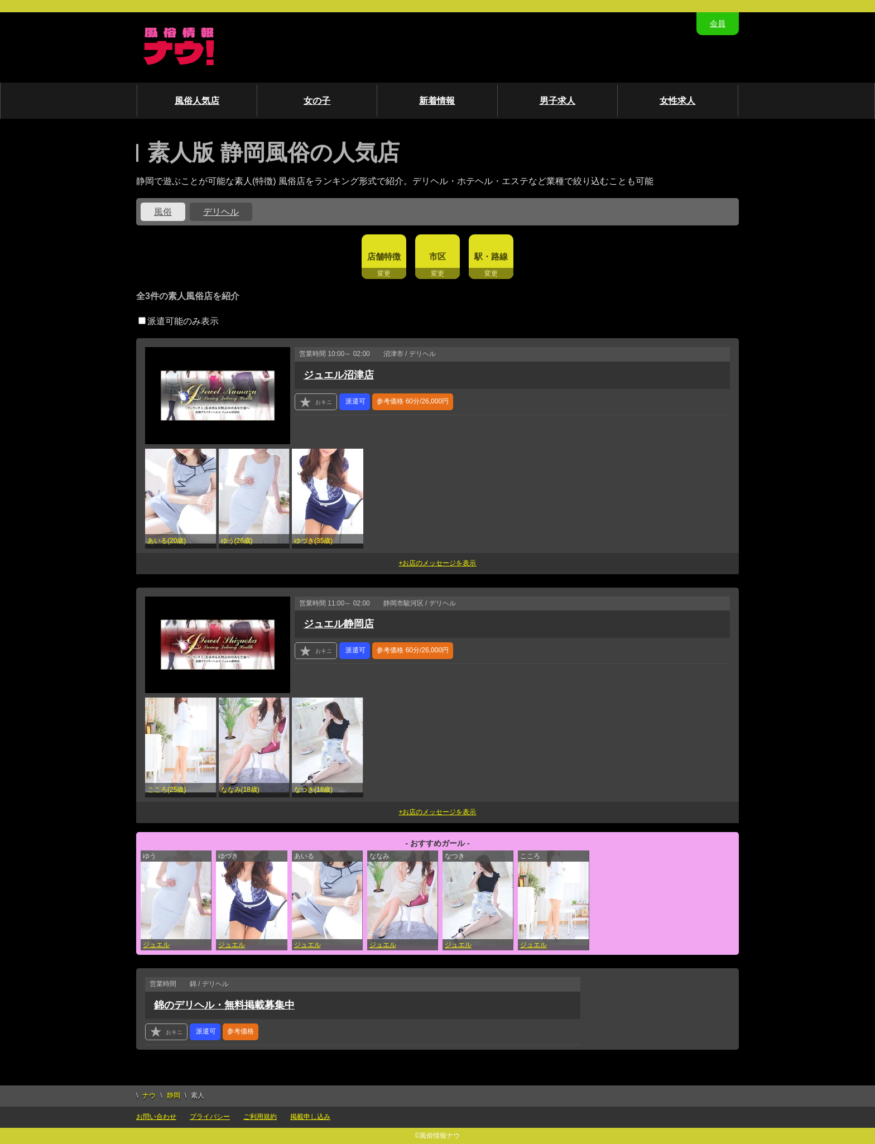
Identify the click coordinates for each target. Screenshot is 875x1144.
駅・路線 (491, 256)
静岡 (173, 1095)
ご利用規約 (260, 1117)
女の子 (317, 100)
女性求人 (677, 100)
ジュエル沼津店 (339, 375)
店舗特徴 (384, 256)
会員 (717, 23)
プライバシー (210, 1117)
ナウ (149, 1095)
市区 (437, 256)
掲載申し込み (310, 1117)
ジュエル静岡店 (339, 623)
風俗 (163, 212)
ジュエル (156, 945)
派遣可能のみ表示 (178, 321)
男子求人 (557, 100)
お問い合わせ (156, 1117)
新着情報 (437, 100)
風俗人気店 (197, 100)
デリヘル (221, 212)
